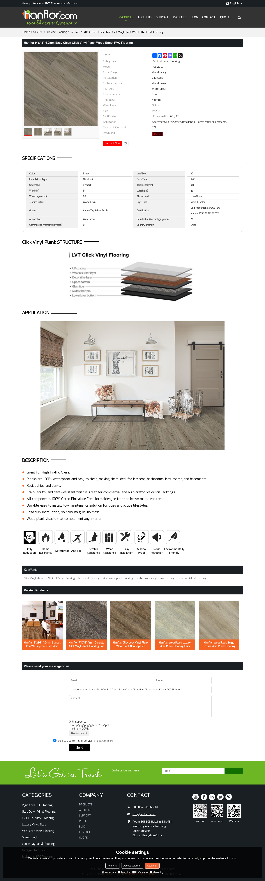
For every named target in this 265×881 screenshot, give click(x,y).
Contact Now (112, 143)
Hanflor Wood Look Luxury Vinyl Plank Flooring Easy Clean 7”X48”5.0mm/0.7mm (175, 644)
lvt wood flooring (88, 578)
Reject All (112, 865)
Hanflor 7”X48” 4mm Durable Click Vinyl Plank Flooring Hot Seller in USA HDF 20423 (86, 644)
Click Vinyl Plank (33, 578)
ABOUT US (144, 17)
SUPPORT (162, 17)
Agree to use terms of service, (83, 741)
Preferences (140, 872)
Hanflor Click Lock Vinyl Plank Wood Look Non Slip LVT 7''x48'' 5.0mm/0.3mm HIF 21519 (130, 644)
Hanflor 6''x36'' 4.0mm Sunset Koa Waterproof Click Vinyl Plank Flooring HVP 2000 (42, 644)
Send (79, 748)
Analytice (124, 872)
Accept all (152, 865)
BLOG (194, 17)
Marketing (156, 872)
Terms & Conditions (103, 740)
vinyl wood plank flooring (118, 578)
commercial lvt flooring (192, 578)
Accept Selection (132, 865)
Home (26, 32)
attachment (79, 733)
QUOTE (225, 17)
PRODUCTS (126, 17)
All (34, 32)
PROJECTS (179, 17)
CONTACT (208, 17)
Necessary (109, 872)
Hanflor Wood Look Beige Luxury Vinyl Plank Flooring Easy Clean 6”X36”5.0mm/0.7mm (219, 644)
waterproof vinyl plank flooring (155, 578)
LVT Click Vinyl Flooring (53, 32)
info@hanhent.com (144, 814)
